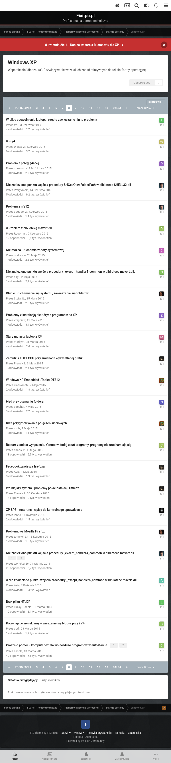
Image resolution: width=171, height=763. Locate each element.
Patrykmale (21, 190)
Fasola (18, 650)
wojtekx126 (21, 563)
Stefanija (19, 298)
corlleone (20, 255)
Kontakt (119, 731)
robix (17, 428)
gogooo (19, 211)
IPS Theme (36, 731)
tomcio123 (21, 536)
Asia (17, 471)
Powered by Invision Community (86, 739)
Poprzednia (23, 108)
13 (106, 108)
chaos (18, 450)
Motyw (79, 731)
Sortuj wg (156, 102)
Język (66, 731)
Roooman (20, 233)
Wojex (18, 146)
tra (15, 125)
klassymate (21, 385)
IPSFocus (52, 731)
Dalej (117, 108)
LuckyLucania (23, 606)
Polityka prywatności (100, 731)
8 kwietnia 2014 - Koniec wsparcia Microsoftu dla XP (82, 45)
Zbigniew (20, 320)
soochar (19, 406)
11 (90, 108)
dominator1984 (24, 168)
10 (82, 108)
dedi (17, 628)
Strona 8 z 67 (145, 108)
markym (19, 341)
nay (16, 277)
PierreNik (20, 363)
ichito (17, 515)
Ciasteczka (134, 731)
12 (98, 108)
